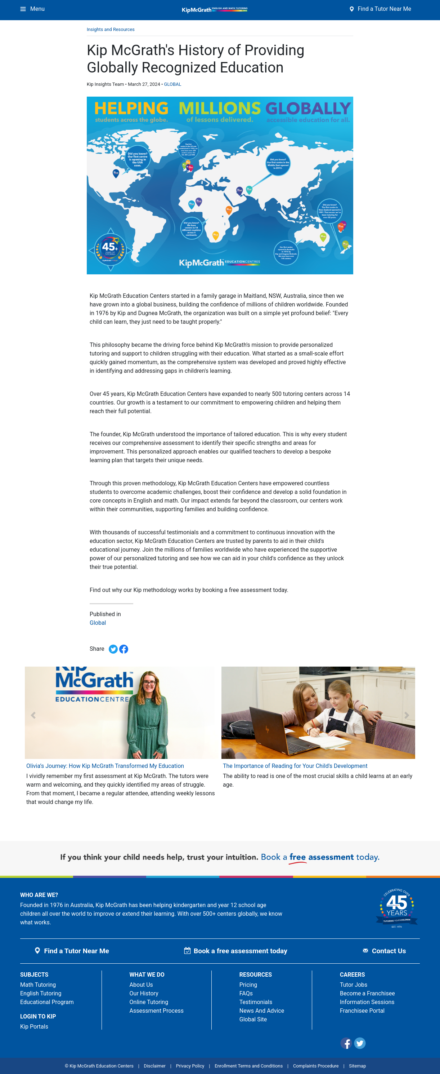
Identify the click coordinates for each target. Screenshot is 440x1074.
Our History (144, 993)
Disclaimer (155, 1066)
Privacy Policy (190, 1066)
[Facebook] (347, 1047)
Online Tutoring (149, 1002)
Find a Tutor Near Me (380, 8)
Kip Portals (34, 1026)
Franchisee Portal (362, 1010)
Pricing (248, 984)
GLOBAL (172, 84)
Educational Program (47, 1002)
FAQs (246, 993)
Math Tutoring (38, 984)
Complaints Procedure (316, 1066)
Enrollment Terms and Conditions (249, 1066)
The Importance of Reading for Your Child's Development (295, 766)
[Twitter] (360, 1047)
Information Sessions (367, 1002)
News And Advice (261, 1010)
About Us (141, 984)
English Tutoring (40, 993)
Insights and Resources (111, 29)
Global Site (253, 1019)
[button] (33, 715)
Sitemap (357, 1066)
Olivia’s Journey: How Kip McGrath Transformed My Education (105, 766)
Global (98, 622)
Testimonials (255, 1002)
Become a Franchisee (367, 993)
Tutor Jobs (353, 984)
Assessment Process (157, 1010)
